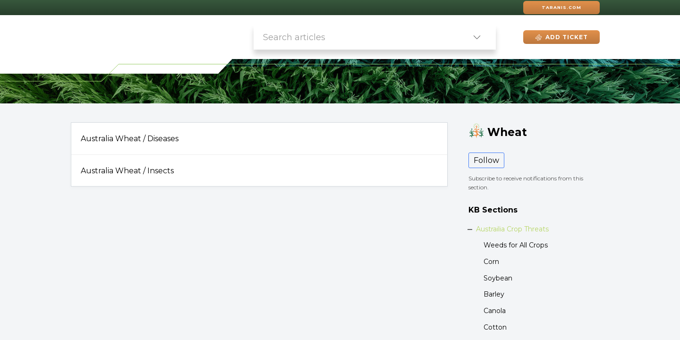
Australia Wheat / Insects (127, 170)
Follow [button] (486, 160)
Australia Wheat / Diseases (129, 138)
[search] (356, 37)
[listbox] (477, 37)
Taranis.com (561, 7)
